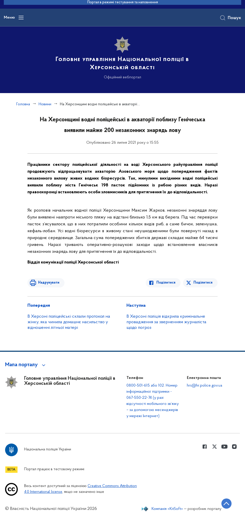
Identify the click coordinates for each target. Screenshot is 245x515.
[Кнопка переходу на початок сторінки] (226, 503)
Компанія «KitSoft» (167, 509)
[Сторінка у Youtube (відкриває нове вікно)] (224, 447)
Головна (23, 104)
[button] (26, 365)
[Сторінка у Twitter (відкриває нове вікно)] (214, 447)
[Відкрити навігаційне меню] (21, 17)
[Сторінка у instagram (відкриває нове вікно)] (234, 447)
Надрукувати (48, 283)
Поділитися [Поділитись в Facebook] (166, 283)
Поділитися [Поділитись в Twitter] (203, 283)
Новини (45, 104)
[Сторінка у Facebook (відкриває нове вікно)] (205, 447)
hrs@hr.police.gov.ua (204, 386)
